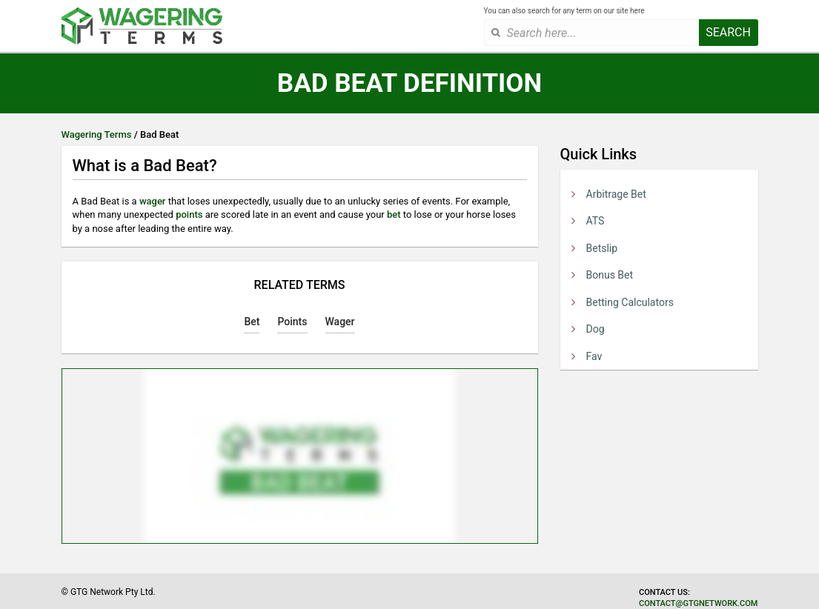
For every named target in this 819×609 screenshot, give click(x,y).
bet (394, 214)
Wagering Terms (97, 134)
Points (292, 321)
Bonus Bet (610, 275)
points (189, 214)
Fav (594, 356)
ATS (595, 221)
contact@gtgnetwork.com (698, 603)
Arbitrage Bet (616, 194)
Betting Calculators (630, 302)
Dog (595, 329)
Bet (251, 321)
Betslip (602, 248)
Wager (340, 321)
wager (152, 201)
